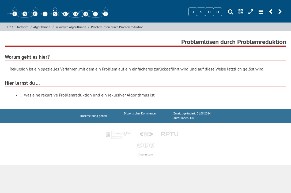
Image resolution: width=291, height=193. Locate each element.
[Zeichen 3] (209, 12)
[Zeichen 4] (217, 12)
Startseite (22, 27)
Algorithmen (41, 27)
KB (192, 118)
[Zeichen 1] (192, 12)
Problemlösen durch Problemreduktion (117, 27)
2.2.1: (10, 27)
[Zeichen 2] (201, 12)
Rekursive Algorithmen (70, 27)
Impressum (145, 154)
